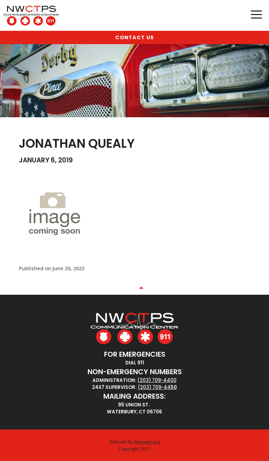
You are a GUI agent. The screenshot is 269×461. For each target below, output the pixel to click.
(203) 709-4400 (157, 380)
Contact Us (134, 37)
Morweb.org (147, 442)
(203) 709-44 (154, 387)
